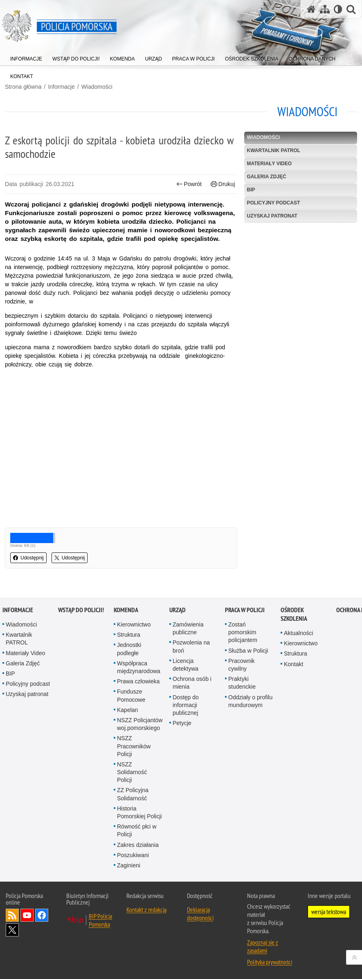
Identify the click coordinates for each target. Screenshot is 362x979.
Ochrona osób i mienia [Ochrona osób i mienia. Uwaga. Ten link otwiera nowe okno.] (192, 683)
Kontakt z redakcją (146, 909)
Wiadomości (96, 86)
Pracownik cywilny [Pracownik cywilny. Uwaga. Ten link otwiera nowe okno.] (241, 665)
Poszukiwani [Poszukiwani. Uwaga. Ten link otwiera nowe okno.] (133, 855)
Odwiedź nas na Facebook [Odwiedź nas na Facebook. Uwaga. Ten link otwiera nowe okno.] (41, 915)
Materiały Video (269, 163)
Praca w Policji (245, 610)
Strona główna (23, 86)
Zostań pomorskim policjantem (242, 632)
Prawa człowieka (138, 681)
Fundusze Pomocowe (131, 695)
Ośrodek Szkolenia (294, 614)
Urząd (177, 610)
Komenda (126, 610)
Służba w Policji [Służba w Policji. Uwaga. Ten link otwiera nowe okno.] (248, 650)
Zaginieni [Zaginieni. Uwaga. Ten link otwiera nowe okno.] (128, 865)
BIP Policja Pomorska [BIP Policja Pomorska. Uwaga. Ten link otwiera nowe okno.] (100, 920)
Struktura (128, 634)
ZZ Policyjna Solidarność (132, 794)
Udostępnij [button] (28, 558)
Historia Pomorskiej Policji (139, 812)
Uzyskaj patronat (272, 216)
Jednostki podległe (129, 649)
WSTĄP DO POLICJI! (81, 610)
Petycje (182, 723)
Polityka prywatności (269, 962)
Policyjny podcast (273, 203)
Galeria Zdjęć (266, 177)
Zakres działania (138, 845)
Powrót (189, 184)
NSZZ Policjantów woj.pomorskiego (139, 724)
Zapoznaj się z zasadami (262, 946)
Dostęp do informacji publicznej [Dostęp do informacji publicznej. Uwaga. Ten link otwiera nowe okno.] (186, 705)
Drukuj (223, 184)
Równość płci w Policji (136, 830)
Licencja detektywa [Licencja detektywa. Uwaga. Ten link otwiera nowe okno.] (185, 665)
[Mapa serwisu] (325, 9)
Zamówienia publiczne (188, 628)
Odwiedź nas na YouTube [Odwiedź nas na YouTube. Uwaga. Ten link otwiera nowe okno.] (27, 915)
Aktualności (298, 633)
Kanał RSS (12, 915)
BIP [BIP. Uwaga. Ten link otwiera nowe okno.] (251, 190)
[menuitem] (26, 57)
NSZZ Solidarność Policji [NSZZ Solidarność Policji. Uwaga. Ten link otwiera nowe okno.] (132, 772)
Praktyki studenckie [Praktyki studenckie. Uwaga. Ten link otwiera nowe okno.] (242, 683)
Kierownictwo (134, 624)
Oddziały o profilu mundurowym (250, 701)
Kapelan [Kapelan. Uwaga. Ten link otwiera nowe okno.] (127, 710)
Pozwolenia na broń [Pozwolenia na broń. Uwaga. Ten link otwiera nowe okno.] (191, 646)
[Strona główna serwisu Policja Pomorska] (311, 9)
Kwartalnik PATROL (273, 150)
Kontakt (293, 664)
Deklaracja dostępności (200, 913)
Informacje (61, 86)
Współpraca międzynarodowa (138, 667)
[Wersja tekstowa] (338, 9)
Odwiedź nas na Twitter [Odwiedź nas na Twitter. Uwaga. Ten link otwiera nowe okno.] (12, 929)
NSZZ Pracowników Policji (134, 746)
